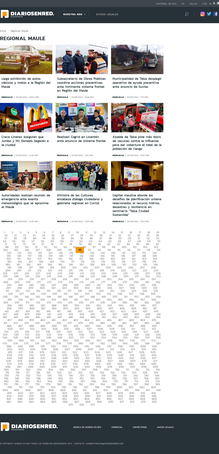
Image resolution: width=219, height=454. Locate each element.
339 (153, 294)
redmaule (7, 97)
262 (98, 279)
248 (103, 276)
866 (65, 402)
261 (87, 279)
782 (81, 384)
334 (98, 294)
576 (37, 343)
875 (71, 405)
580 (80, 343)
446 (48, 317)
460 (42, 320)
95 (74, 247)
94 (65, 247)
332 (76, 294)
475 (48, 323)
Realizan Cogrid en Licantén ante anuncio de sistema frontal (81, 138)
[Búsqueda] (185, 14)
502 (32, 329)
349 (103, 297)
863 (31, 402)
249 (115, 276)
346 (70, 297)
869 (99, 402)
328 (32, 294)
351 (126, 297)
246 (82, 276)
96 (84, 247)
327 (21, 294)
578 (59, 343)
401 (43, 308)
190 (114, 264)
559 (10, 340)
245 (71, 276)
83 (118, 244)
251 (137, 276)
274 (71, 282)
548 (48, 337)
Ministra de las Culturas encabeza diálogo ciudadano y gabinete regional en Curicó (80, 199)
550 (71, 337)
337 (131, 294)
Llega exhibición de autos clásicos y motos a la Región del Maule (26, 82)
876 (82, 405)
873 (143, 402)
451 (104, 317)
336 (120, 294)
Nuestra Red (72, 14)
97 (94, 247)
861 (9, 402)
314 (38, 291)
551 (82, 337)
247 (93, 276)
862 (20, 402)
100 (124, 247)
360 (65, 299)
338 (142, 294)
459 (31, 320)
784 (102, 384)
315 (49, 291)
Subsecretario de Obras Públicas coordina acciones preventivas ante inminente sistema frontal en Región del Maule (81, 84)
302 (64, 288)
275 (82, 282)
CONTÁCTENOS (140, 427)
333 (87, 294)
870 (110, 402)
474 (37, 323)
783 (92, 384)
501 (21, 329)
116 (129, 250)
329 (43, 294)
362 (87, 299)
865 (54, 402)
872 (132, 402)
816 (137, 390)
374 (59, 302)
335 (109, 294)
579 (69, 343)
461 (54, 320)
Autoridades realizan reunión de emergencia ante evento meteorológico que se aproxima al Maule (25, 201)
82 (109, 244)
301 (53, 288)
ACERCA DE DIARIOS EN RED (87, 427)
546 (27, 337)
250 (126, 276)
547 (38, 337)
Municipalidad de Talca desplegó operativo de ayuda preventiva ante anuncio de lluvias (137, 82)
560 (21, 340)
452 (114, 317)
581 (92, 343)
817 (148, 390)
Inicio (3, 31)
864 (42, 402)
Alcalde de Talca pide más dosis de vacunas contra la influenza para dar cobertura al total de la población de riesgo (137, 142)
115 (119, 250)
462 (64, 320)
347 (82, 297)
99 (113, 247)
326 (10, 294)
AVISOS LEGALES (107, 14)
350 (115, 297)
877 (93, 405)
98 (103, 247)
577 (48, 343)
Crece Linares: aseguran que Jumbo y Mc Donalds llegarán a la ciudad (25, 140)
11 (86, 232)
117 (138, 250)
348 (92, 297)
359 (53, 299)
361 (76, 299)
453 (125, 317)
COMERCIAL (117, 427)
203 (96, 267)
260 (76, 279)
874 (154, 402)
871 (122, 402)
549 (60, 337)
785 (113, 384)
